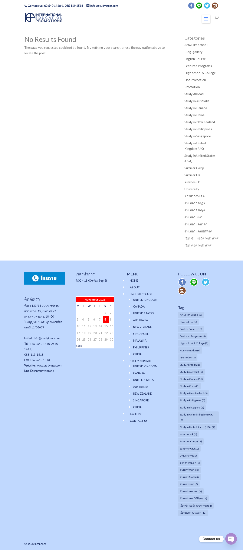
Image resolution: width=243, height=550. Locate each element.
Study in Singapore (197, 136)
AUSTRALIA (140, 320)
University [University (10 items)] (188, 455)
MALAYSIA (140, 340)
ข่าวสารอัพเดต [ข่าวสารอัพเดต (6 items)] (190, 462)
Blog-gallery (193, 52)
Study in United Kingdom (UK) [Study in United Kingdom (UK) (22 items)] (197, 417)
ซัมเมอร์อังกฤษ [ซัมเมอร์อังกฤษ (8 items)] (190, 477)
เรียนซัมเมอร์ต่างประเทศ (201, 238)
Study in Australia (196, 101)
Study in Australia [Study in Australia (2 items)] (191, 371)
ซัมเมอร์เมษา (193, 217)
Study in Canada (195, 108)
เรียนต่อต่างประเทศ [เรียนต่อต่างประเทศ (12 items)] (193, 512)
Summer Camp (194, 168)
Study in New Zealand (199, 122)
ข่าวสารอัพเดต (194, 196)
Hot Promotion (195, 80)
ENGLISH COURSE (141, 294)
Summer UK (192, 175)
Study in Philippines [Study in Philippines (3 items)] (192, 400)
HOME (134, 280)
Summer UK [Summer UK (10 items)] (189, 448)
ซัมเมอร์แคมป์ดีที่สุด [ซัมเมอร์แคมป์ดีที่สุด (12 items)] (193, 498)
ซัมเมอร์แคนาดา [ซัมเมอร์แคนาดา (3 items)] (191, 491)
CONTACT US (139, 421)
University (191, 189)
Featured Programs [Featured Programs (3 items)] (193, 336)
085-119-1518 (33, 354)
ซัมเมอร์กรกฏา (194, 203)
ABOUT (135, 287)
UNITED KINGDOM (145, 299)
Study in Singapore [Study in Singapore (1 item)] (192, 407)
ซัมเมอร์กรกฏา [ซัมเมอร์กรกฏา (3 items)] (190, 469)
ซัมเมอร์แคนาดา (195, 224)
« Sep (79, 345)
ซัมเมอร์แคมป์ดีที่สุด (198, 231)
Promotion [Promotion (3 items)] (188, 357)
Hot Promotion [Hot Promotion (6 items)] (190, 350)
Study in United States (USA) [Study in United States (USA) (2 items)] (197, 427)
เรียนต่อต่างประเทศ (197, 245)
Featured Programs (198, 66)
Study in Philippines (198, 129)
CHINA (137, 354)
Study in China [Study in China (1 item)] (189, 386)
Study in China (194, 115)
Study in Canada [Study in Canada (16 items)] (191, 379)
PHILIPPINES (141, 347)
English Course (195, 59)
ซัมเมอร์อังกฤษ (194, 210)
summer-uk (192, 182)
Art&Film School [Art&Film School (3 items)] (191, 314)
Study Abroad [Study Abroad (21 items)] (190, 364)
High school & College (200, 73)
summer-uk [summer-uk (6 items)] (188, 434)
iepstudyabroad (44, 370)
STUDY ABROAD (140, 361)
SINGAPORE (141, 333)
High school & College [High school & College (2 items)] (194, 343)
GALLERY (135, 414)
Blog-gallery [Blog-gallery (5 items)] (188, 322)
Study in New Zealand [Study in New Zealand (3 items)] (194, 393)
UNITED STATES (143, 313)
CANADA (139, 306)
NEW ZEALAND (142, 327)
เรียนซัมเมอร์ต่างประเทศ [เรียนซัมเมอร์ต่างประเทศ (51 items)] (196, 505)
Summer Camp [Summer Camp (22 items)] (191, 441)
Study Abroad (194, 94)
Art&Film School (195, 45)
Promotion (192, 87)
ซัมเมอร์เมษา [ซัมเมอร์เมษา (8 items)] (189, 484)
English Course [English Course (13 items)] (191, 329)
